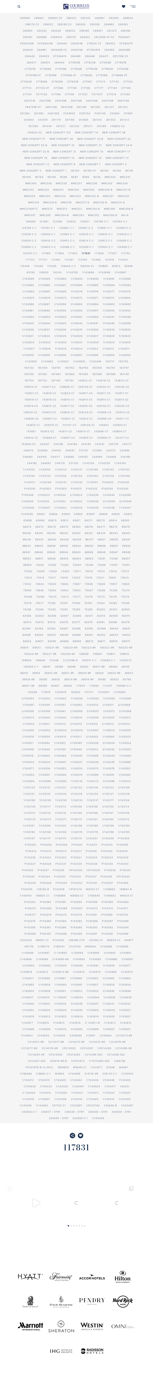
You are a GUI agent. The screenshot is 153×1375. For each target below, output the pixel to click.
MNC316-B (100, 202)
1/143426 (30, 1086)
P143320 (106, 851)
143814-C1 (103, 399)
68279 (126, 526)
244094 (97, 456)
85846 (128, 266)
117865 (46, 253)
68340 (52, 539)
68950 (52, 558)
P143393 (92, 927)
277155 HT (43, 87)
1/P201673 (78, 1060)
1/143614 (77, 348)
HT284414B (45, 43)
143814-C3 (121, 380)
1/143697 (120, 272)
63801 (41, 514)
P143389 (76, 927)
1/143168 (92, 812)
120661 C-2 (85, 227)
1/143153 (61, 469)
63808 (40, 520)
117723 (29, 259)
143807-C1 (68, 418)
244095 (111, 456)
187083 (56, 374)
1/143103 (108, 806)
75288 (27, 609)
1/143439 (98, 1118)
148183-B (43, 889)
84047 (126, 628)
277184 (112, 87)
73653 (64, 590)
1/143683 (125, 285)
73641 (112, 577)
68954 (76, 558)
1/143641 (93, 323)
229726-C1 (85, 386)
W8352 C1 (92, 889)
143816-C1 (49, 393)
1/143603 (31, 361)
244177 (127, 444)
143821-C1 (31, 393)
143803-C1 (120, 425)
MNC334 (122, 183)
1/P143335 (75, 870)
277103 (128, 81)
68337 (89, 539)
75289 (125, 603)
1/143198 (108, 825)
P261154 (84, 113)
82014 (27, 622)
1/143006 (77, 698)
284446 (90, 56)
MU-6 (124, 215)
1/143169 (76, 812)
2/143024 (76, 494)
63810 (128, 514)
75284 (101, 603)
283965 (28, 30)
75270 (126, 590)
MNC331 (58, 189)
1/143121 (45, 787)
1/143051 (60, 704)
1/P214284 (55, 1054)
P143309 (122, 844)
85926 (68, 685)
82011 (89, 615)
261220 (74, 126)
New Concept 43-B (90, 138)
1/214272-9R (35, 1041)
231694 (125, 450)
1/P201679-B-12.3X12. (39, 1067)
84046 (26, 634)
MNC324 (60, 196)
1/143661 (28, 310)
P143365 (107, 901)
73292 (52, 564)
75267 (89, 590)
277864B (45, 68)
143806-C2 (28, 444)
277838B (102, 75)
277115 (27, 87)
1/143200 (108, 838)
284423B (77, 43)
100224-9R (31, 653)
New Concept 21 (64, 151)
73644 (40, 583)
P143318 (30, 857)
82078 (64, 622)
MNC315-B (118, 202)
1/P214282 (69, 1048)
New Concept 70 (86, 132)
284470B (77, 49)
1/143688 (44, 285)
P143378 (30, 921)
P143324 (107, 857)
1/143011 (44, 723)
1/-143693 (60, 952)
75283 (113, 603)
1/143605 (109, 355)
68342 (126, 533)
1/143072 (109, 711)
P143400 (107, 933)
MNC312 (62, 208)
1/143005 (93, 698)
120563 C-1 (105, 246)
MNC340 (30, 183)
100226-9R (68, 653)
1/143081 (44, 774)
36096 (71, 666)
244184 (72, 444)
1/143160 (29, 475)
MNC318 (66, 202)
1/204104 (26, 940)
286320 (71, 17)
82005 (126, 609)
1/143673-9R (60, 971)
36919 (24, 673)
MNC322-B (92, 196)
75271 (77, 596)
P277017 (97, 94)
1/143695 (44, 278)
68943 (76, 552)
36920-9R (84, 673)
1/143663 (109, 304)
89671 (101, 641)
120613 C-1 (105, 240)
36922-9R (50, 673)
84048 (76, 634)
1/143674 (44, 297)
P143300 (123, 482)
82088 (101, 628)
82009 (113, 615)
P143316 (91, 851)
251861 (128, 113)
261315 (97, 119)
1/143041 (60, 711)
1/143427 (77, 1092)
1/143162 (45, 469)
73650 (126, 583)
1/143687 (60, 285)
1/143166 (29, 800)
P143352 (77, 882)
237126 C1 (59, 1105)
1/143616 (45, 348)
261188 (101, 126)
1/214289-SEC (93, 1054)
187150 (29, 380)
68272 (39, 526)
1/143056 (28, 730)
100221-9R (52, 647)
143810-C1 (33, 425)
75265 (113, 590)
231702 (73, 463)
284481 (42, 49)
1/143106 (92, 806)
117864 (59, 253)
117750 (125, 253)
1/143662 (125, 304)
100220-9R (70, 647)
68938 (101, 545)
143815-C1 (67, 399)
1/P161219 (75, 889)
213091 (90, 1035)
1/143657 (92, 310)
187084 (69, 374)
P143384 (45, 921)
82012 (52, 622)
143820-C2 (35, 132)
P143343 (60, 876)
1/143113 (123, 819)
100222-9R (107, 647)
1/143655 (125, 310)
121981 (44, 221)
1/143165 (92, 475)
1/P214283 (73, 1054)
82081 (101, 622)
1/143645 (28, 323)
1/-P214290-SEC (99, 1060)
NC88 (63, 176)
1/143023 (44, 494)
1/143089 (125, 762)
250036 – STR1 (74, 1111)
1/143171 (60, 819)
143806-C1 (101, 431)
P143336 (58, 870)
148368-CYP (76, 940)
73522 (27, 583)
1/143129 (29, 787)
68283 (76, 526)
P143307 (77, 844)
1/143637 (44, 329)
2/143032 (60, 501)
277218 (111, 94)
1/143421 (125, 1092)
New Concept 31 (90, 145)
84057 (39, 641)
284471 (104, 56)
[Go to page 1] (68, 1225)
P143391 (45, 927)
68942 (126, 545)
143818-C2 (49, 399)
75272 (65, 596)
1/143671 (92, 297)
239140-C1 (104, 405)
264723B (51, 107)
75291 (64, 609)
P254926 (69, 113)
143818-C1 (31, 399)
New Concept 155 (58, 132)
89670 (114, 641)
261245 (47, 126)
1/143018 (109, 730)
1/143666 (60, 304)
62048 (111, 1067)
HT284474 (59, 56)
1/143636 (60, 329)
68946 (126, 552)
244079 (28, 450)
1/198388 (26, 1073)
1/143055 (44, 730)
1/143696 (28, 278)
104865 (103, 266)
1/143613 (92, 348)
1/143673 (60, 297)
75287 (88, 603)
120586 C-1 (86, 246)
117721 (42, 259)
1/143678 (93, 291)
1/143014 (92, 723)
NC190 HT (89, 170)
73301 (126, 564)
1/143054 (28, 774)
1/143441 (78, 1086)
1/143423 (127, 1073)
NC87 (74, 176)
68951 (39, 558)
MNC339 (46, 183)
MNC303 (78, 215)
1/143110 (45, 812)
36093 (84, 666)
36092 (102, 679)
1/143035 (93, 507)
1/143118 (60, 812)
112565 (82, 259)
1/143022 (60, 742)
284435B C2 (59, 49)
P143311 (92, 844)
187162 (69, 380)
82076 (88, 622)
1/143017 (76, 736)
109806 (40, 660)
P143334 (107, 863)
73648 (40, 590)
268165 (123, 24)
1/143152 (124, 469)
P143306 (46, 844)
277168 (56, 94)
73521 (100, 577)
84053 (114, 634)
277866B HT (119, 75)
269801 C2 (55, 17)
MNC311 (77, 208)
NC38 (96, 176)
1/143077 (28, 768)
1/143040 (109, 494)
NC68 (85, 176)
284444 (62, 43)
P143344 (44, 876)
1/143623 (45, 342)
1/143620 (93, 342)
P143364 (123, 901)
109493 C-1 (30, 666)
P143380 (107, 914)
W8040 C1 (79, 1067)
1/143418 (28, 1099)
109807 (97, 653)
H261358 (53, 113)
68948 (101, 552)
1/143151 (61, 482)
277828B (105, 62)
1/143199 (108, 831)
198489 (30, 221)
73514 (113, 571)
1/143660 (44, 310)
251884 (83, 119)
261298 (82, 107)
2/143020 (92, 736)
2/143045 (109, 501)
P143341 (125, 870)
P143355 (27, 889)
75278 (28, 603)
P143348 (45, 882)
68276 (113, 526)
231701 (83, 450)
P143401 (91, 933)
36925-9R (114, 673)
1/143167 (108, 812)
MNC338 (61, 183)
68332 (76, 533)
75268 (40, 596)
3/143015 (124, 723)
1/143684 (109, 285)
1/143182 (61, 831)
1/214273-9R (124, 1035)
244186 (58, 444)
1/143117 (108, 800)
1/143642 (77, 323)
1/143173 (45, 819)
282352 (42, 30)
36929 (99, 673)
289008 (25, 17)
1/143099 (45, 781)
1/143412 (28, 1080)
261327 (109, 107)
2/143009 (76, 711)
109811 (111, 653)
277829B (76, 68)
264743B (60, 100)
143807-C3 (68, 437)
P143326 (45, 863)
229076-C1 (51, 425)
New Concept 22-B (36, 151)
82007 (65, 615)
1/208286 (75, 1035)
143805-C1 (86, 437)
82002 (101, 609)
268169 (84, 30)
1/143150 (45, 475)
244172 (111, 450)
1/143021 (28, 742)
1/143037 (125, 507)
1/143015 (60, 723)
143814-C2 (122, 399)
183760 (42, 367)
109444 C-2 (68, 266)
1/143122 (93, 781)
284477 (31, 62)
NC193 (75, 170)
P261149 (100, 113)
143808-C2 (104, 412)
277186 (125, 87)
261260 (33, 126)
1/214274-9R (97, 1041)
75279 (125, 596)
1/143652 (61, 316)
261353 (111, 119)
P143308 (61, 844)
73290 (114, 558)
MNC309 (109, 208)
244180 (32, 463)
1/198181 (59, 946)
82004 (27, 615)
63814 (113, 520)
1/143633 (109, 329)
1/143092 (61, 781)
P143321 (76, 857)
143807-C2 (50, 418)
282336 (56, 30)
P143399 (123, 933)
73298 (101, 564)
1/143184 (45, 831)
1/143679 (77, 291)
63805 (116, 514)
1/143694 (60, 278)
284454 (59, 62)
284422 (85, 37)
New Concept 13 (117, 157)
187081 (42, 374)
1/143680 (61, 291)
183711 (109, 361)
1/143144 (76, 475)
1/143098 (109, 781)
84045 (39, 634)
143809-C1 (104, 437)
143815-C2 (49, 405)
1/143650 (93, 316)
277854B (91, 68)
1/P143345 (123, 876)
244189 (125, 456)
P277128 (41, 94)
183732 (29, 367)
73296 (89, 564)
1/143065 (76, 742)
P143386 (123, 921)
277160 (85, 87)
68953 (89, 558)
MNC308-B (126, 208)
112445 (52, 266)
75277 (40, 603)
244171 (55, 456)
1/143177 (45, 838)
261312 (124, 119)
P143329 (91, 863)
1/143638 (28, 329)
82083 (39, 628)
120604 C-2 (28, 246)
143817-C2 (67, 405)
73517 (52, 577)
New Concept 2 (30, 170)
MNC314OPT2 (29, 208)
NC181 (129, 170)
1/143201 (92, 838)
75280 (76, 603)
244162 (56, 450)
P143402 (58, 940)
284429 (28, 49)
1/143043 (44, 717)
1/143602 (47, 361)
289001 (39, 17)
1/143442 (76, 1080)
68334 (101, 533)
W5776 (29, 946)
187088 (111, 374)
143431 (124, 1086)
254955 (29, 119)
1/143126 (76, 793)
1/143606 (92, 355)
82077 (76, 622)
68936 (51, 545)
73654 (52, 590)
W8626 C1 (113, 940)
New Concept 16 (35, 157)
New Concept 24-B (119, 145)
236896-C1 (67, 386)
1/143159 (108, 475)
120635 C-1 (86, 234)
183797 (124, 367)
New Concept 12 (37, 164)
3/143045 (125, 501)
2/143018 (77, 730)
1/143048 (125, 494)
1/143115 (29, 812)
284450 (109, 49)
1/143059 (125, 730)
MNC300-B (110, 215)
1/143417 (110, 1086)
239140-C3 (122, 405)
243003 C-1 (29, 1111)
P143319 (122, 851)
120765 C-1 (119, 221)
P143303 (61, 488)
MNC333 (28, 189)
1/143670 (108, 297)
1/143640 (109, 323)
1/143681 (44, 291)
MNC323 (75, 196)
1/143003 (44, 698)
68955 (64, 558)
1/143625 (125, 335)
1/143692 (93, 278)
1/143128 (124, 793)
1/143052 (125, 768)
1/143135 (77, 781)
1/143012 (29, 723)
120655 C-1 (67, 234)
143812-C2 (47, 431)
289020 (70, 30)
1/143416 (76, 1099)
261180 (69, 119)
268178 (71, 37)
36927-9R (28, 685)
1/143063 (125, 755)
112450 (123, 259)
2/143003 (28, 698)
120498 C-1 (124, 246)
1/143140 (30, 806)
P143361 (60, 901)
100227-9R (49, 653)
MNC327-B (123, 189)
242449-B (110, 1105)
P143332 (28, 870)
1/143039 (93, 494)
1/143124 (125, 781)
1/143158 (60, 475)
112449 (25, 266)
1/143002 (60, 698)
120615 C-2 (67, 240)
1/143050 (76, 768)
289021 (98, 30)
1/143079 (77, 774)
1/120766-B (70, 660)
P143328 (123, 857)
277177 (98, 87)
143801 (31, 431)
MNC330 (73, 189)
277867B (120, 62)
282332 (86, 17)
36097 (47, 666)
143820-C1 (67, 412)
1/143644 (44, 323)
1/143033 (60, 507)
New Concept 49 (61, 138)
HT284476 (93, 49)
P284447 (124, 37)
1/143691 (109, 278)
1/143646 (125, 316)
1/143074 (76, 717)
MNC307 (29, 215)
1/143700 (72, 272)
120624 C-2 (28, 240)
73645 (101, 583)
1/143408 (74, 1073)
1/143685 (93, 285)
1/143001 (103, 692)
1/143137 (92, 800)
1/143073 (28, 717)
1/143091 (109, 774)
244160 (42, 456)
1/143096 (93, 774)
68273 (27, 526)
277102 (114, 81)
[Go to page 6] (82, 1225)
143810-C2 (31, 437)
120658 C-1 (48, 234)
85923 (114, 679)
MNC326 (29, 196)
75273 (53, 596)
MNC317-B (82, 202)
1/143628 (76, 335)
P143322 (61, 857)
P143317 (76, 851)
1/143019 (60, 736)
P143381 (91, 914)
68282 (125, 520)
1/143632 (125, 329)
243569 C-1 (80, 1118)
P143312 (61, 851)
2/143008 (28, 711)
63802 (78, 514)
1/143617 (29, 348)
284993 (109, 24)
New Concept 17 (118, 151)
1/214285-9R (36, 1054)
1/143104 (124, 800)
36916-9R (87, 679)
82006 (77, 615)
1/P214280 (104, 1048)
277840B (41, 81)
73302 (65, 571)
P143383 (61, 921)
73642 (64, 583)
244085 (28, 456)
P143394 (123, 927)
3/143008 (125, 711)
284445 (30, 56)
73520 (76, 577)
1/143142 (45, 793)
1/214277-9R (29, 1048)
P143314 (30, 851)
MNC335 (106, 183)
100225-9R (125, 647)
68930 (114, 539)
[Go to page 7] (84, 1225)
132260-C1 (96, 940)
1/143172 (76, 819)
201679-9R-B (58, 1060)
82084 (26, 628)
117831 (86, 253)
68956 (27, 564)
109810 (124, 653)
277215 (101, 81)
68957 (126, 558)
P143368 (61, 908)
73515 (101, 571)
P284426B (27, 43)
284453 (44, 56)
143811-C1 (122, 418)
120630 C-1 (105, 234)
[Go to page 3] (74, 1225)
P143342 (75, 876)
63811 (77, 520)
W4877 (128, 940)
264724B (123, 100)
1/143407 (44, 1099)
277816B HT (33, 75)
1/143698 (104, 272)
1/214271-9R (56, 1041)
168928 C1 (77, 895)
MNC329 (88, 189)
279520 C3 (94, 43)
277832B (26, 81)
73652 (76, 590)
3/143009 (124, 704)
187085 (83, 374)
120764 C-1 (29, 227)
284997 (100, 17)
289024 (128, 17)
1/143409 (60, 1099)
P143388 (92, 921)
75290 (76, 609)
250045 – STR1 (58, 1118)
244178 (113, 444)
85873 (116, 266)
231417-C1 (122, 437)
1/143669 (124, 297)
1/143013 (125, 717)
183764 (97, 367)
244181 (99, 444)
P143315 (76, 488)
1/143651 (77, 316)
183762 (69, 367)
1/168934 (94, 895)
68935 (64, 545)
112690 (94, 685)
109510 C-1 (89, 660)
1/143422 (109, 1092)
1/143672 (77, 297)
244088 (69, 456)
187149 (124, 374)
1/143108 (76, 806)
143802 (104, 425)
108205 (44, 272)
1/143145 (108, 469)
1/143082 (125, 774)
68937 (114, 545)
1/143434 (92, 1080)
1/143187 (29, 825)
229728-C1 (88, 425)
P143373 (92, 908)
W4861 (123, 1067)
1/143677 (109, 291)
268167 (27, 37)
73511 (77, 571)
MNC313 (47, 208)
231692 (97, 450)
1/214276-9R (50, 1048)
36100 (125, 666)
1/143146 (92, 469)
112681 (55, 259)
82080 (113, 622)
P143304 (123, 838)
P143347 (91, 876)
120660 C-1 (107, 660)
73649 (27, 590)
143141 (57, 272)
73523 (125, 577)
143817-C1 (121, 393)
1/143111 (45, 806)
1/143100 (60, 749)
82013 (40, 622)
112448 (38, 266)
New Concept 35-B (34, 145)
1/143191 (92, 819)
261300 (95, 107)
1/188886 (60, 895)
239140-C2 (122, 386)
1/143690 (125, 278)
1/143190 (108, 819)
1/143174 (76, 838)
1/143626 (109, 335)
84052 (101, 634)
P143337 (43, 870)
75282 (52, 603)
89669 (64, 641)
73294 (77, 564)
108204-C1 (87, 266)
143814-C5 (85, 399)
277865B (107, 68)
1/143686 (76, 285)
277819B (60, 68)
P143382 (76, 921)
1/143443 (92, 1099)
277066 (58, 87)
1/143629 (60, 335)
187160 (56, 380)
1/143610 (28, 355)
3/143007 (109, 717)
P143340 (29, 876)
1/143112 (60, 806)
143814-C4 (31, 405)
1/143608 (60, 355)
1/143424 (94, 1086)
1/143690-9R (60, 959)
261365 (39, 113)
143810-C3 (123, 412)
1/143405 (26, 1105)
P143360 (76, 901)
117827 (112, 253)
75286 (39, 609)
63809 (27, 520)
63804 (53, 514)
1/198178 (43, 946)
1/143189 (92, 825)
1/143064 (44, 742)
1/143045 (93, 501)
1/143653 (44, 316)
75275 (101, 596)
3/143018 (61, 730)
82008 (52, 615)
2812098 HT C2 (104, 37)
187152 (42, 380)
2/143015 (108, 723)
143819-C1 (31, 386)
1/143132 (77, 800)
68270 (101, 520)
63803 (66, 514)
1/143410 (44, 1080)
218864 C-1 (43, 1073)
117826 (46, 692)
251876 (43, 119)
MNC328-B (105, 189)
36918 (36, 673)
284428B (124, 49)
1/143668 (28, 304)
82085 (89, 628)
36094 (113, 666)
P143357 (107, 882)
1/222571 (96, 1067)
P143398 (30, 933)
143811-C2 (65, 431)
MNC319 (33, 202)
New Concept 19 (91, 151)
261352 (123, 107)
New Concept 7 (90, 164)
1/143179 (92, 831)
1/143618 (125, 342)
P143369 (46, 908)
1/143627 (92, 335)
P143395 (76, 933)
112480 (96, 259)
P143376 (45, 914)
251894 (114, 113)
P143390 (60, 927)
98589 (43, 685)
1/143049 (27, 501)
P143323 (45, 857)
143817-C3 (49, 386)
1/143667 (44, 304)
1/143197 (29, 838)
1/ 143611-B (92, 1022)
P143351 (92, 882)
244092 (46, 463)
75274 (113, 596)
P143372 (107, 908)
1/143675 (29, 297)
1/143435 (62, 1086)
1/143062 (76, 704)
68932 (39, 545)
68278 (89, 526)
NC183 (104, 170)
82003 (39, 615)
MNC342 (110, 176)
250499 (42, 450)
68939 (89, 545)
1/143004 (109, 698)
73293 (40, 564)
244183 (86, 444)
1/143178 (76, 831)
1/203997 (76, 1105)
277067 (87, 81)
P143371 (122, 908)
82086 (76, 628)
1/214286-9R (123, 1048)
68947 (114, 552)
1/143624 (28, 342)
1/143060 (108, 736)
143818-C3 (103, 380)
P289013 (56, 37)
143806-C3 (104, 418)
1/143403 (42, 1105)
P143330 (76, 863)
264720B (67, 107)
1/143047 (44, 507)
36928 (55, 679)
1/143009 (93, 717)
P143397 (45, 933)
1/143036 (109, 507)
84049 (64, 634)
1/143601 (63, 361)
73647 (77, 583)
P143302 (45, 488)
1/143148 (124, 475)
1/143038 (27, 514)
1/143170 (30, 819)
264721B (29, 100)
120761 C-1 (48, 227)
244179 (60, 463)
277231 (83, 94)
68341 (126, 539)
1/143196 (76, 825)
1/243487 (127, 1105)
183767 (110, 367)
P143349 (28, 494)
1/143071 (108, 704)
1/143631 (28, 335)
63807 (91, 514)
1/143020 (125, 736)
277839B (123, 68)
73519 (88, 577)
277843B (72, 81)
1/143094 (28, 781)
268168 (125, 30)
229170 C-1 (109, 1073)
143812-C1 (86, 418)
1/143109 (123, 812)
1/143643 (60, 323)
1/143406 (95, 361)
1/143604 (125, 355)
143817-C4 (86, 393)
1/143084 (60, 755)
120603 (75, 692)
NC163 (39, 176)
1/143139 (45, 800)
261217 (88, 126)
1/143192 (60, 825)
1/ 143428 (28, 1092)
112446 (54, 660)
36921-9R (67, 673)
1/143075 (76, 723)
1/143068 (125, 698)
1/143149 (45, 482)
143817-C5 (104, 393)
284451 (45, 62)
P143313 (46, 851)
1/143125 (60, 787)
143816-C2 (85, 405)
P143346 (106, 876)
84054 (27, 641)
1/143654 (28, 316)
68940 (39, 552)
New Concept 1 (56, 170)
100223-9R (88, 647)
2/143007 (93, 711)
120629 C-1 (124, 234)
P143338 (110, 870)
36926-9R (28, 679)
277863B (86, 75)
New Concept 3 (116, 164)
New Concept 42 (119, 138)
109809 (26, 660)
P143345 (123, 488)
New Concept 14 (90, 157)
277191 (27, 94)
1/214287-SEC (37, 1060)
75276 (89, 596)
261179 (56, 119)
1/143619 (109, 342)
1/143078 (28, 755)
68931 (102, 539)
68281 (39, 533)
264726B (45, 100)
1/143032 (43, 501)
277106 (69, 94)
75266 (101, 590)
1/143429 (60, 1080)
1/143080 (60, 774)
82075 (126, 615)
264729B (107, 100)
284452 (110, 43)
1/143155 (77, 482)
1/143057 (93, 730)
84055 (126, 634)
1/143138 (92, 787)
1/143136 (124, 787)
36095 (43, 679)
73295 (64, 564)
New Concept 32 (63, 145)
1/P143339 (93, 870)
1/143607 (76, 355)
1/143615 (61, 348)
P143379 (122, 914)
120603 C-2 (48, 246)
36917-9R (98, 666)
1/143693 (77, 278)
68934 (76, 545)
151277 (89, 692)
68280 (51, 533)
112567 (69, 259)
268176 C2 (32, 24)
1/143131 (29, 793)
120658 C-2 (28, 234)
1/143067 (29, 704)
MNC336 (91, 183)
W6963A (90, 946)
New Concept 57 (33, 138)
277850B (74, 62)
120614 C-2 (86, 240)
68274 (64, 526)
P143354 (61, 882)
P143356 (123, 882)
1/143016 (28, 736)
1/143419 (108, 1099)
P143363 (30, 901)
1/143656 (109, 310)
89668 (77, 641)
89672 (89, 641)
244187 (44, 444)
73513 (125, 571)
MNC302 (93, 215)
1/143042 (60, 717)
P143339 (107, 488)
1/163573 (125, 660)
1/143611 (124, 348)
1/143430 (61, 1092)
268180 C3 (64, 24)
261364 (25, 113)
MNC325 (44, 196)
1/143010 (92, 704)
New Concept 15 (63, 157)
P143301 (30, 488)
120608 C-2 (124, 240)
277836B (51, 75)
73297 (114, 564)
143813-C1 (83, 431)
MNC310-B (93, 208)
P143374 (76, 914)
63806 (103, 514)
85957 (55, 685)
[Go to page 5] (79, 1225)
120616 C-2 (48, 240)
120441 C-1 (30, 253)
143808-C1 (49, 437)
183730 (123, 361)
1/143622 (61, 342)
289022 (48, 24)
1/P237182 (93, 1105)
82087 (64, 628)
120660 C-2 (123, 227)
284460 (76, 56)
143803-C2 (117, 126)
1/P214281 (86, 1048)
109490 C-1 (123, 685)
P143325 (91, 857)
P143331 (60, 863)
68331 (89, 533)
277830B (57, 81)
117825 (80, 685)
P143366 (92, 901)
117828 (99, 253)
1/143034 (76, 507)
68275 (52, 526)
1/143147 (76, 469)
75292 (52, 609)
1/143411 (93, 1092)
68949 (89, 552)
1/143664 (93, 304)
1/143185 (124, 825)
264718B (76, 100)
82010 (101, 615)
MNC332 (43, 189)
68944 (64, 552)
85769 (127, 679)
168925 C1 (43, 895)
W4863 (59, 1073)
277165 (72, 87)
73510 (89, 571)
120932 (71, 221)
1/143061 (44, 704)
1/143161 (92, 482)
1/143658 (76, 310)
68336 (27, 539)
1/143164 (120, 463)
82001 (113, 609)
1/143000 (119, 692)
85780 (31, 272)
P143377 (30, 914)
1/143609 (44, 355)
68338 (77, 539)
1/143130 (61, 800)
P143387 (107, 921)
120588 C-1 (67, 246)
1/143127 (108, 793)
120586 (32, 692)
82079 (125, 622)
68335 (39, 539)
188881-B (125, 889)
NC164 (26, 176)
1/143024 (60, 494)
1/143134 (92, 793)
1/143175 (60, 838)
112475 (107, 685)
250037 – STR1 (51, 1111)
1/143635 (76, 329)
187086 (97, 374)
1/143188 (45, 825)
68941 (27, 552)
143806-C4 (31, 418)
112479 (109, 259)
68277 (101, 526)
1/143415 (45, 1092)
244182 (83, 456)
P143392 (107, 927)
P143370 (30, 908)
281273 (112, 30)
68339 (64, 539)
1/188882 (109, 889)
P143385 (30, 927)
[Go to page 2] (71, 1225)
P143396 (61, 933)
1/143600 (79, 361)
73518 (40, 577)
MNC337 (76, 183)
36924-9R (70, 679)
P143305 (30, 844)
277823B (90, 62)
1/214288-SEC (116, 1054)
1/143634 (93, 329)
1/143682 (28, 291)
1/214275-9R (76, 1041)
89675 (126, 641)
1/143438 (109, 1080)
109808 (84, 653)
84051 (89, 634)
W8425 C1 (126, 895)
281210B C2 (120, 56)
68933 (26, 545)
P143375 (61, 914)
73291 (101, 558)
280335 (81, 24)
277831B (30, 68)
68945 (51, 552)
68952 (27, 558)
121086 (57, 221)
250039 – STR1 (121, 1111)
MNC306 (45, 215)
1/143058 (44, 736)
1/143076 (109, 768)
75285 (88, 609)
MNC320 (123, 196)
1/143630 (44, 335)
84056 (52, 641)
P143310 (107, 844)
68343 (114, 533)
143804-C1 (119, 431)
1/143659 (60, 310)
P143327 (30, 863)
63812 (65, 520)
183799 (29, 374)
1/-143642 (60, 997)
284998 (42, 37)
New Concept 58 (114, 132)
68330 (27, 533)
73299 (40, 571)
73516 (64, 577)
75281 (64, 603)
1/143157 (29, 482)
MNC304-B (62, 215)
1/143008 (44, 711)
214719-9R (91, 1073)
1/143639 (125, 323)
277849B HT (68, 75)
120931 (85, 221)
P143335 (91, 488)
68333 (64, 533)
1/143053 (60, 768)
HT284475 (126, 43)
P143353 (108, 482)
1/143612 (108, 348)
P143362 (45, 901)
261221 (60, 126)
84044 (114, 628)
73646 (89, 583)
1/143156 (104, 463)
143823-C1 (67, 393)
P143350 (30, 882)
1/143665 (76, 304)
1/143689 (28, 285)
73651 (113, 583)
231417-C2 (69, 425)
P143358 (59, 889)
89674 (25, 647)
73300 (28, 571)
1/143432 (125, 1080)
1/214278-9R (117, 1041)
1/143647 (109, 316)
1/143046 (28, 507)
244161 (70, 450)
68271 (88, 520)
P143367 (77, 908)
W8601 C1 (42, 940)
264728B (92, 100)
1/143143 (60, 793)
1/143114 (123, 806)
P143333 (123, 863)
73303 (53, 571)
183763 (83, 367)
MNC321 (108, 196)
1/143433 (46, 1086)
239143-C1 (104, 386)
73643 (52, 583)
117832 (72, 253)
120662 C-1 (66, 227)
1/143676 (125, 291)
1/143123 (108, 787)
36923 (129, 673)
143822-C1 (85, 380)
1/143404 (124, 1099)
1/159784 (26, 895)
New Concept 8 (64, 164)
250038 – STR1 (98, 1111)
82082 (51, 628)
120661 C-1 (104, 227)
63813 (52, 520)
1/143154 (88, 463)
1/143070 (93, 768)
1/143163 (29, 469)
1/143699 (88, 272)
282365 (114, 17)
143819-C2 (30, 412)
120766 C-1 (101, 221)
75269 (28, 596)
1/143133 (76, 787)
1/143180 (29, 831)
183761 (56, 367)
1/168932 (110, 895)
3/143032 (76, 501)
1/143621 (77, 342)
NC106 (52, 176)
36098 (59, 666)
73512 (28, 577)
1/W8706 (119, 1060)
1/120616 (60, 692)
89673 (37, 647)
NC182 (117, 170)
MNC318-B (50, 202)
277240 (125, 94)
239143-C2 (85, 412)
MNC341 (125, 176)
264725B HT (33, 107)
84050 (51, 634)
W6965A (63, 1067)
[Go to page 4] (76, 1225)
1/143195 (124, 831)
